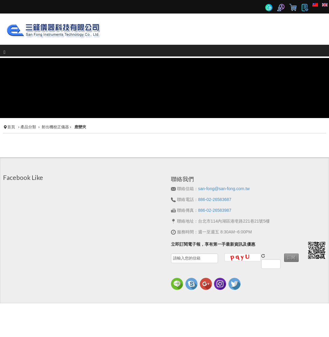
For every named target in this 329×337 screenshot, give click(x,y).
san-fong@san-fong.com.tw (224, 176)
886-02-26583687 (214, 186)
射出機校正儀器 (55, 115)
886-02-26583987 (214, 197)
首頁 (11, 115)
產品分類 (28, 115)
